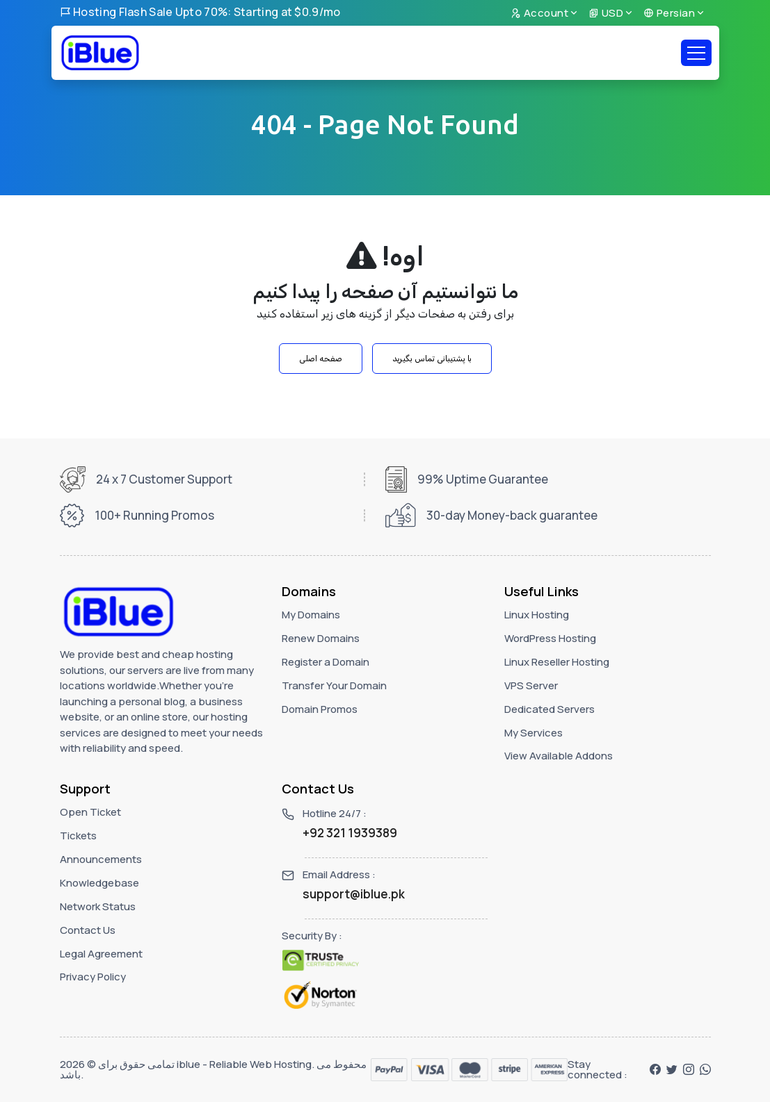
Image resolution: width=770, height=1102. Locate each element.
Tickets (78, 835)
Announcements (101, 859)
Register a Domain (325, 662)
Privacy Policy (93, 976)
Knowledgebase (99, 882)
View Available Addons (558, 755)
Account (540, 13)
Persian (669, 13)
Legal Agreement (101, 953)
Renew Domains (321, 638)
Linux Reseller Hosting (556, 662)
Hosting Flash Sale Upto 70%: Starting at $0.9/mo (200, 11)
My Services (533, 732)
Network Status (98, 906)
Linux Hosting (536, 614)
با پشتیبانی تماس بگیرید (432, 358)
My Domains (311, 614)
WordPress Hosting (550, 638)
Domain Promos (320, 709)
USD (606, 13)
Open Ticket (90, 812)
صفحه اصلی (320, 358)
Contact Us (87, 930)
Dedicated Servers (549, 709)
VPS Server (531, 685)
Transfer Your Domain (334, 685)
